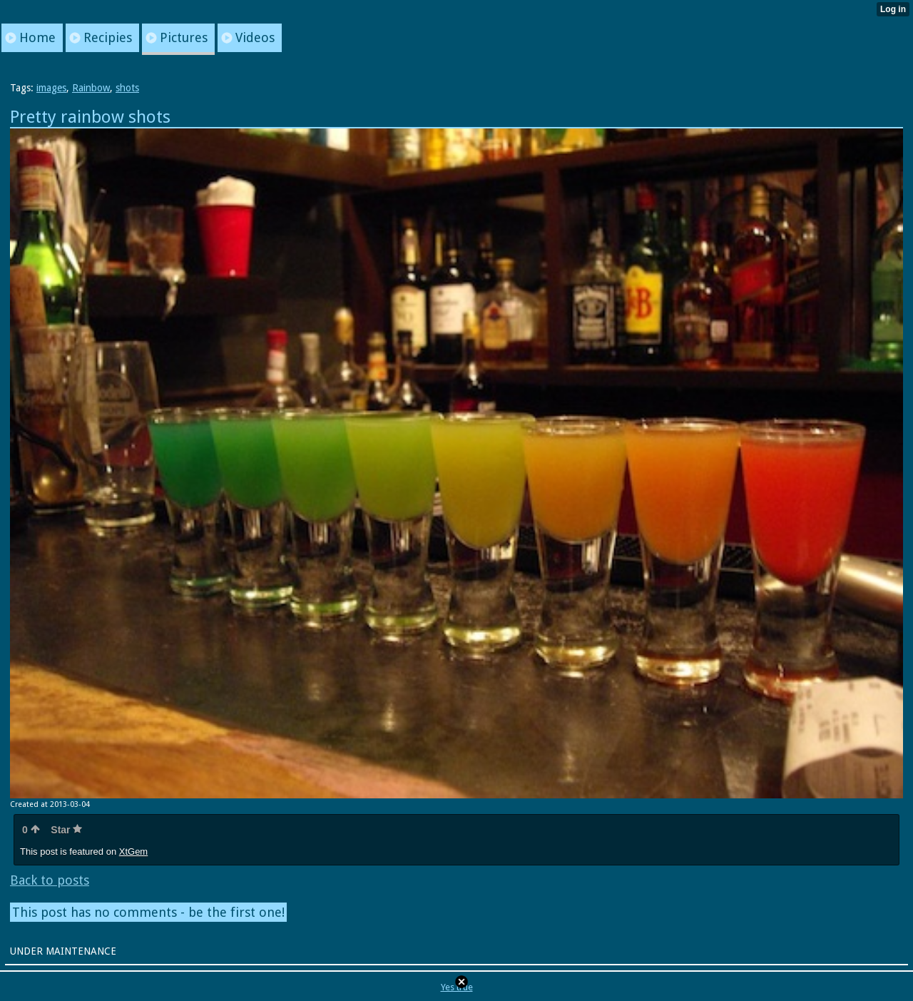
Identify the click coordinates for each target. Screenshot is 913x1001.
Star (66, 829)
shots (127, 87)
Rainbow (91, 87)
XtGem (133, 851)
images (51, 87)
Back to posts (49, 880)
